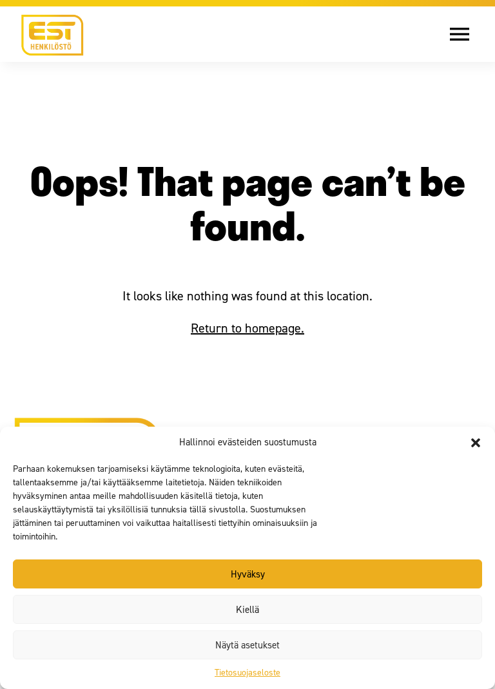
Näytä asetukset (247, 645)
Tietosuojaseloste (247, 672)
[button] (475, 442)
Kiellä (247, 609)
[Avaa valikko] (469, 34)
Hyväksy (248, 574)
